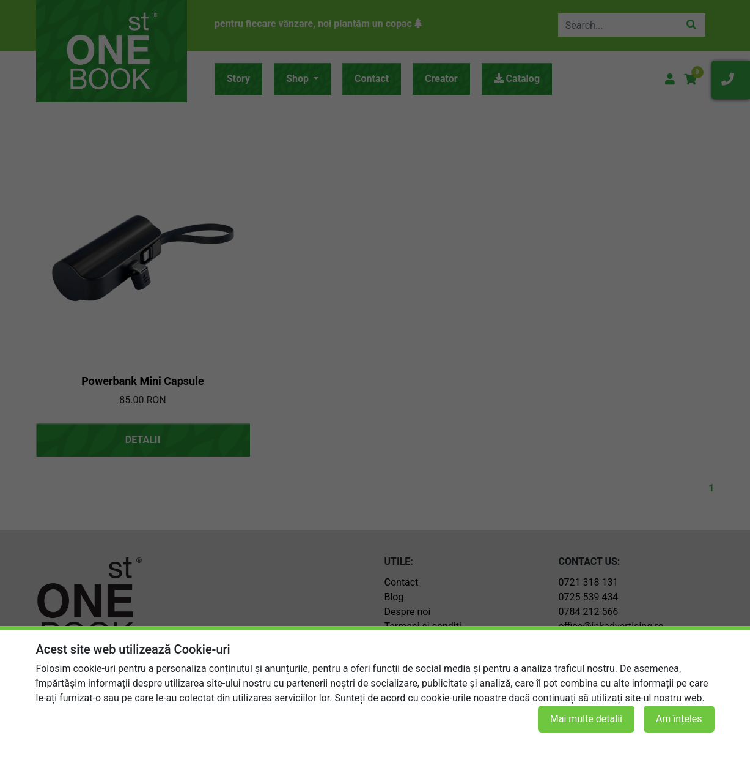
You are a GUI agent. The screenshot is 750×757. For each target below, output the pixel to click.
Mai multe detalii (586, 719)
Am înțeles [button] (679, 719)
